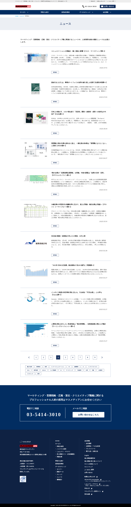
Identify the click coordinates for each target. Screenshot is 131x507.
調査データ (60, 471)
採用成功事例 (65, 12)
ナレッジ (59, 474)
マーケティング (69, 370)
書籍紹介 (59, 479)
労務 (93, 370)
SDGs (28, 370)
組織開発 (76, 366)
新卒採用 (36, 370)
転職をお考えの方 (101, 1)
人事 (87, 370)
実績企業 (93, 1)
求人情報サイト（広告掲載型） (66, 454)
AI (83, 366)
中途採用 (79, 370)
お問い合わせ (109, 6)
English (86, 455)
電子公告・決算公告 (92, 451)
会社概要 (88, 443)
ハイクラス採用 (61, 449)
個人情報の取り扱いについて (93, 461)
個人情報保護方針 (89, 458)
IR (60, 370)
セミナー (59, 469)
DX (69, 366)
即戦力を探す (45, 12)
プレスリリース (90, 448)
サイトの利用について (91, 464)
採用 (38, 373)
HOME (16, 16)
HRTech (44, 370)
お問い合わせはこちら (88, 415)
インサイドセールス (92, 366)
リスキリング (30, 373)
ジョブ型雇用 (53, 370)
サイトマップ (88, 467)
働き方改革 (29, 366)
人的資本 (100, 370)
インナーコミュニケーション (57, 366)
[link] (32, 479)
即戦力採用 (60, 446)
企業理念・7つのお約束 (93, 446)
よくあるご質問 (110, 1)
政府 (46, 366)
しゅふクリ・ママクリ (63, 451)
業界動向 (38, 366)
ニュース (22, 16)
